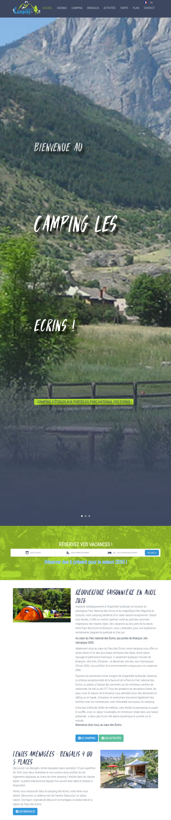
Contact (149, 8)
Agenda (62, 8)
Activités (109, 8)
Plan (136, 8)
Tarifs (124, 8)
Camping (76, 8)
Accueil (47, 8)
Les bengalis (25, 811)
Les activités (111, 738)
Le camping (86, 738)
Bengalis (93, 8)
